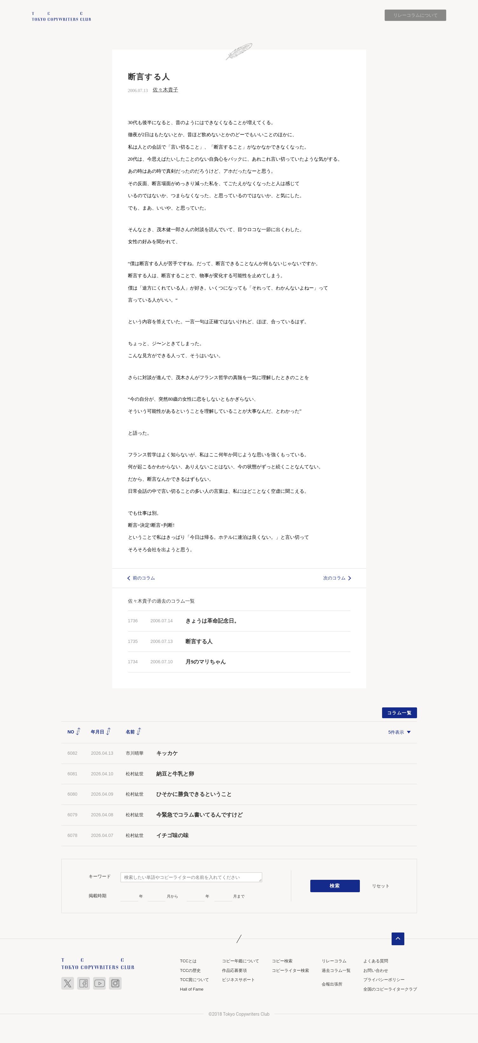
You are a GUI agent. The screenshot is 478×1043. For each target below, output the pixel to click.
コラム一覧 (399, 712)
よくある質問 (375, 961)
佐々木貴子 (165, 90)
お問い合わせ (375, 970)
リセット (381, 885)
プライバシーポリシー (384, 979)
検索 (335, 886)
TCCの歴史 (190, 970)
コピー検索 (282, 961)
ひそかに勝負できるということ (194, 795)
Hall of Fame (192, 989)
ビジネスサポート (238, 979)
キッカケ (167, 753)
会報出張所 (332, 984)
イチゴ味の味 (172, 835)
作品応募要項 (234, 970)
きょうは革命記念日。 (212, 621)
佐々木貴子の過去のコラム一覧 (161, 601)
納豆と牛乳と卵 (175, 774)
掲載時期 (97, 896)
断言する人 (198, 642)
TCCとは (188, 961)
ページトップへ (398, 939)
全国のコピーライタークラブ (390, 989)
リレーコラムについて (415, 15)
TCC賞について (194, 979)
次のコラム (334, 577)
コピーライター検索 (290, 970)
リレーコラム (334, 961)
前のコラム (144, 577)
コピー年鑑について (240, 961)
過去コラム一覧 (336, 970)
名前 (134, 731)
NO (74, 731)
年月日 (101, 731)
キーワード (100, 876)
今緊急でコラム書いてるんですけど (199, 815)
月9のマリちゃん (205, 662)
